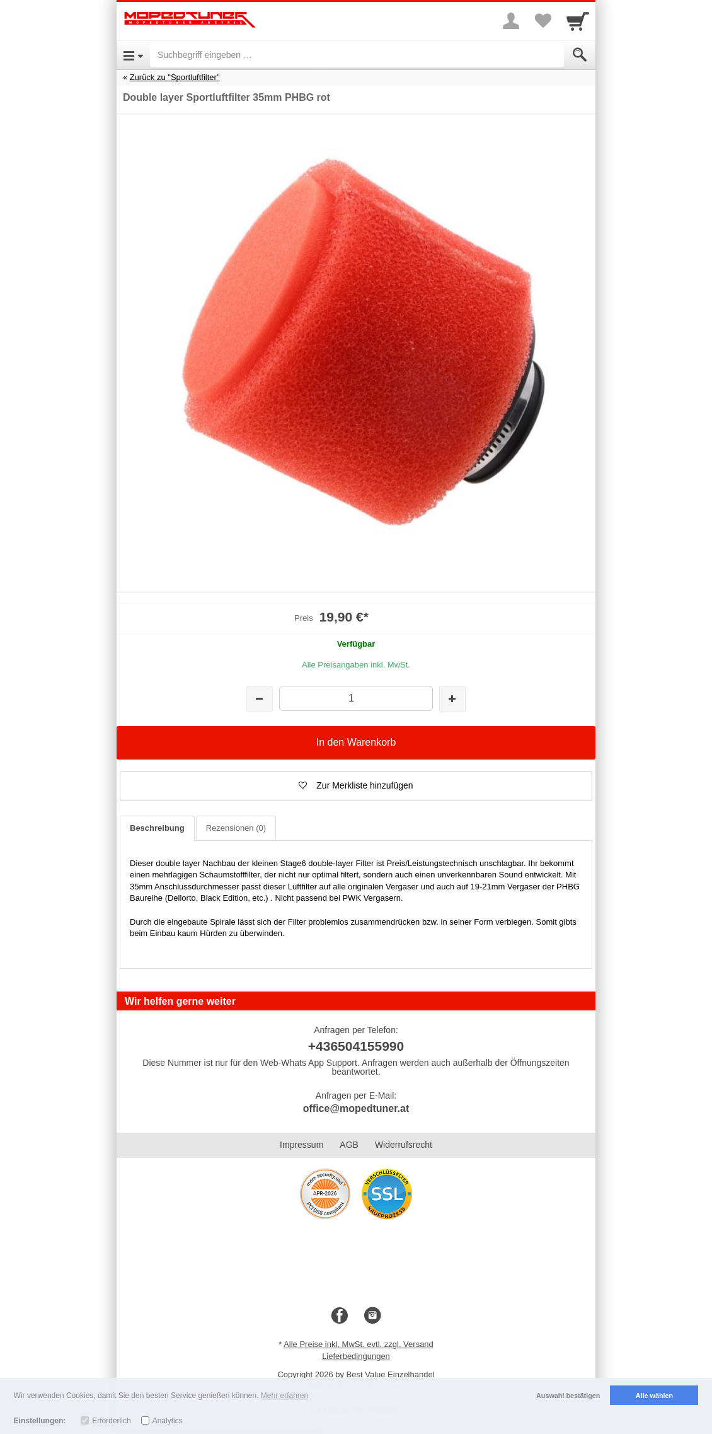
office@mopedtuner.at (356, 1108)
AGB (349, 1145)
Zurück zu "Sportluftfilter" (175, 77)
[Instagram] (372, 1316)
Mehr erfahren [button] (284, 1395)
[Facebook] (339, 1316)
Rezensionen (236, 828)
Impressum (301, 1145)
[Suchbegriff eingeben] (357, 55)
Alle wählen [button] (654, 1395)
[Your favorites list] (542, 21)
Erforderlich (111, 1420)
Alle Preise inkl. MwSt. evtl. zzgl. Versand (359, 1344)
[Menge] (355, 698)
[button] (356, 786)
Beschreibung (157, 828)
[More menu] (511, 21)
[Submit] (579, 55)
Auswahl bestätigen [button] (568, 1395)
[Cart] (577, 21)
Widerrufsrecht (403, 1145)
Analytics (167, 1420)
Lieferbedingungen (356, 1356)
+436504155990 (356, 1046)
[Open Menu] (133, 54)
